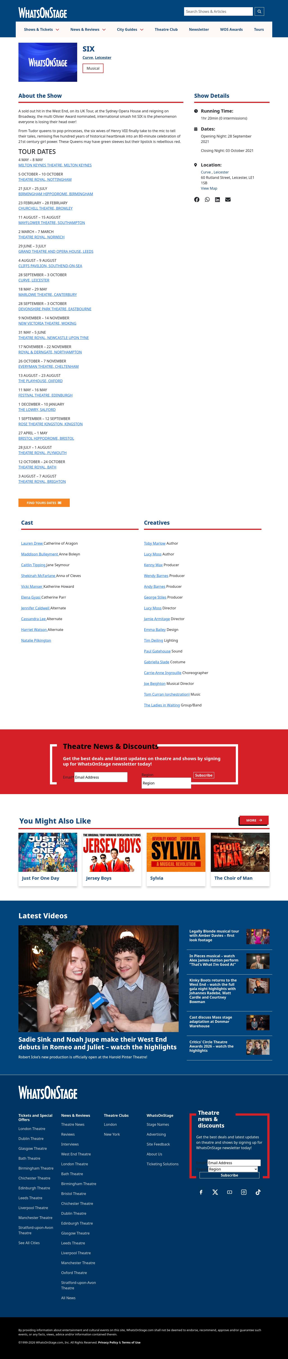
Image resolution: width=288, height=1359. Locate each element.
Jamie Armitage (157, 618)
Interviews (70, 1144)
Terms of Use (131, 1342)
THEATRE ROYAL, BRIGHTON (42, 481)
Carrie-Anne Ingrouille (162, 672)
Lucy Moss (153, 554)
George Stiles (155, 597)
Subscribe (203, 775)
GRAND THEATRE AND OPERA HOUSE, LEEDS (55, 251)
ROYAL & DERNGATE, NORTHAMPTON (50, 352)
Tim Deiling (153, 640)
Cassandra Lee (34, 618)
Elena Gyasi (31, 597)
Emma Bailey (155, 629)
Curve (206, 172)
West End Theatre (76, 1154)
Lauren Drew (32, 543)
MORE (254, 820)
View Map (209, 188)
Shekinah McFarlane (38, 575)
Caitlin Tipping (33, 564)
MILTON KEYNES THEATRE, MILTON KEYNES (55, 165)
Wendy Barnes (156, 575)
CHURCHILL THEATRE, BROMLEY (45, 208)
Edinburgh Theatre (34, 1188)
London (110, 1124)
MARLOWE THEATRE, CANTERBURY (47, 294)
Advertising (156, 1134)
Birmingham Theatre (36, 1168)
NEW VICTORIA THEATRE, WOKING (47, 323)
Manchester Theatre (35, 1217)
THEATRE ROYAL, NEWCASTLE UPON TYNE (53, 337)
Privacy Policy (108, 1342)
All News (68, 1297)
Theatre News (72, 1124)
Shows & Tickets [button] (41, 29)
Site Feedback (158, 1144)
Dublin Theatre (31, 1138)
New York (112, 1134)
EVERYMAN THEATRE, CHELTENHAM (48, 366)
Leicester (103, 57)
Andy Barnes (154, 586)
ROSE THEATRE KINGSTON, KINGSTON (50, 424)
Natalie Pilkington (36, 640)
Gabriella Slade (156, 662)
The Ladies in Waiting (162, 705)
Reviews (68, 1134)
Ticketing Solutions (163, 1163)
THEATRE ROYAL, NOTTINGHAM (45, 179)
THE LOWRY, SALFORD (37, 409)
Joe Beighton (155, 683)
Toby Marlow (154, 543)
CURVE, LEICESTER (33, 280)
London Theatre (31, 1128)
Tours (259, 29)
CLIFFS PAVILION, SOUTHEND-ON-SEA (50, 265)
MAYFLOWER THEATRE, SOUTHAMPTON (51, 222)
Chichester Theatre (34, 1178)
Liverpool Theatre (33, 1207)
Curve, (88, 57)
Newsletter (199, 29)
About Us (154, 1154)
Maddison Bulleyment (40, 554)
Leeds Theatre (30, 1197)
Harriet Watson (34, 629)
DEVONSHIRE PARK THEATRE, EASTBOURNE (54, 308)
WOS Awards (231, 29)
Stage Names (158, 1124)
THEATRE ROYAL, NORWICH (41, 237)
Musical (93, 68)
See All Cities (29, 1242)
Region (147, 774)
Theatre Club (166, 29)
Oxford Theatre (74, 1272)
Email (68, 777)
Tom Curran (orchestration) (167, 694)
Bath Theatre (29, 1158)
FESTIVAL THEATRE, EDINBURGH (45, 395)
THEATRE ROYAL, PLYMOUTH (42, 452)
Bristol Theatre (73, 1193)
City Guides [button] (130, 29)
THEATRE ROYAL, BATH (37, 467)
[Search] (218, 11)
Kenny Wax (153, 564)
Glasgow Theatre (32, 1148)
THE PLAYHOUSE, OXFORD (40, 380)
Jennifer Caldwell (35, 608)
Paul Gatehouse (157, 651)
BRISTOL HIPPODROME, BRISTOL (46, 438)
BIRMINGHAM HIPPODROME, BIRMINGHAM (55, 193)
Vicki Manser (32, 586)
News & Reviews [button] (88, 29)
